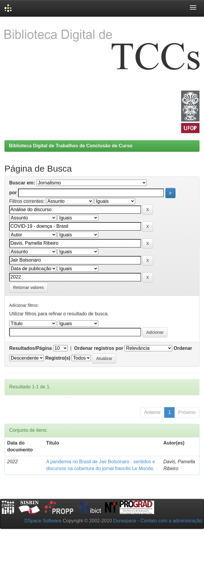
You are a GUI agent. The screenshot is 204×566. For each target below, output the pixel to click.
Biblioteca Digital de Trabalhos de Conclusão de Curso (70, 145)
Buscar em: (22, 182)
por (13, 192)
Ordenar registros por (98, 348)
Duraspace (124, 520)
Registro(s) (57, 358)
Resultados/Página (30, 348)
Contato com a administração (171, 520)
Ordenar (183, 348)
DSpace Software (42, 520)
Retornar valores (28, 287)
